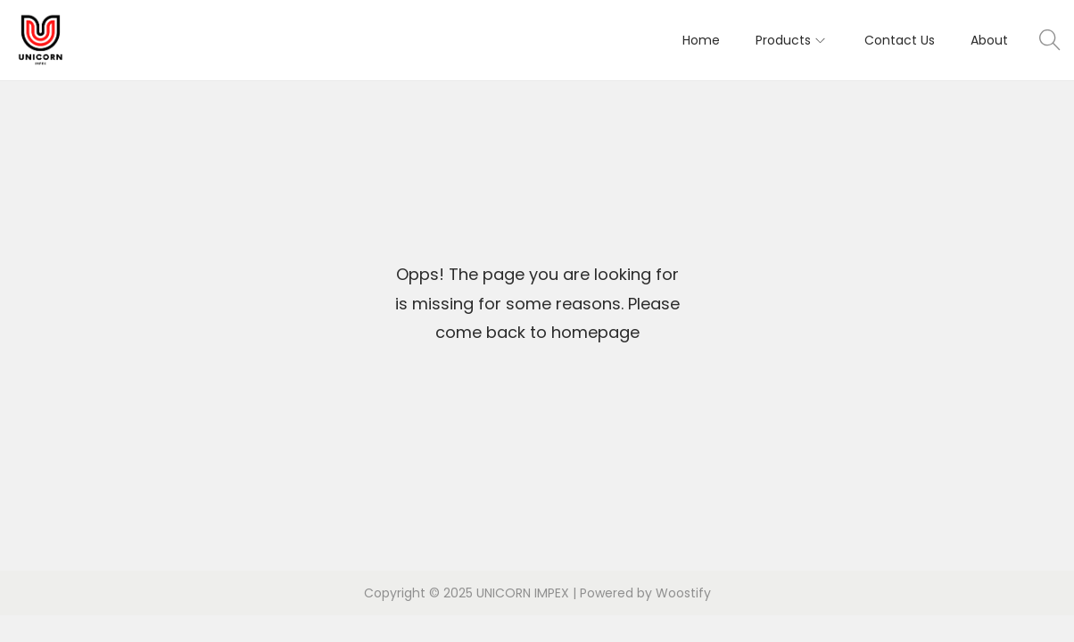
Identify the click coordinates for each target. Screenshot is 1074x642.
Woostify (683, 593)
